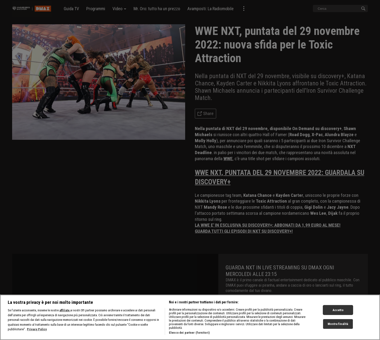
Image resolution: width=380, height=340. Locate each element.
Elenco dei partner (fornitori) (189, 332)
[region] (190, 317)
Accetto (337, 310)
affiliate (64, 310)
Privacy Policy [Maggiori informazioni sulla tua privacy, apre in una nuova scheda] (37, 329)
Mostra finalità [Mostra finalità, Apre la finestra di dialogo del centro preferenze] (338, 324)
